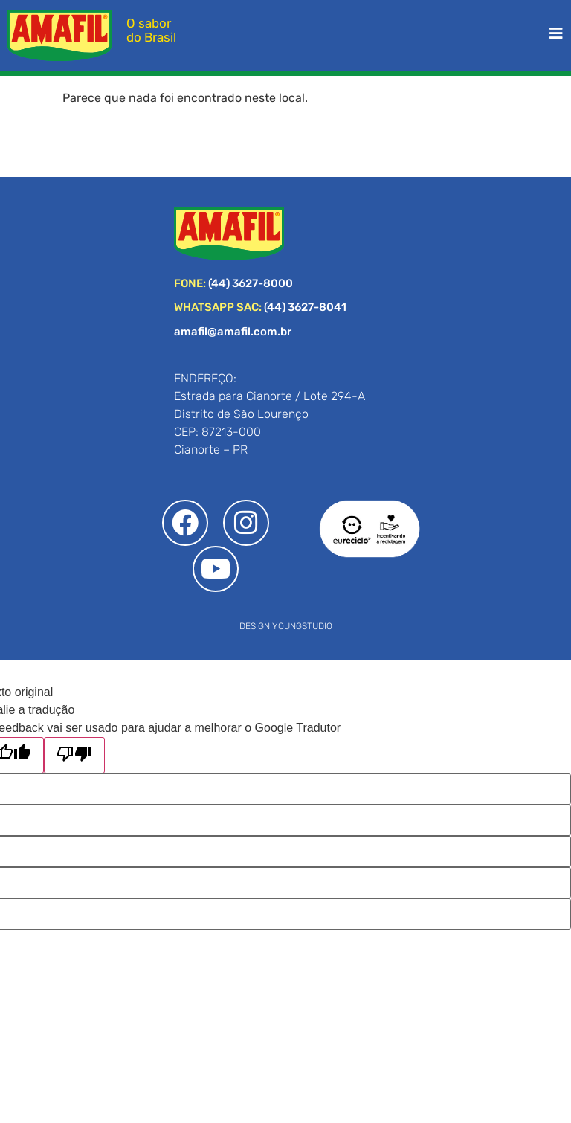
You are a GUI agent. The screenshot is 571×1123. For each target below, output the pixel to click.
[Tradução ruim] (74, 755)
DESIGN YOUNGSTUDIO (285, 626)
